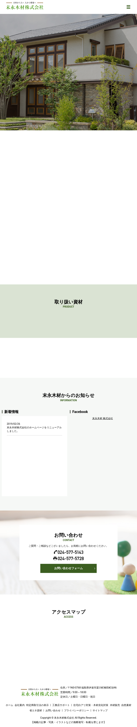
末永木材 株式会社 (102, 418)
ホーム (9, 705)
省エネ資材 (35, 710)
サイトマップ (100, 710)
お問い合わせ (52, 710)
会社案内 (20, 705)
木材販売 (115, 705)
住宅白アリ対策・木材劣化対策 (90, 705)
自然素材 (126, 705)
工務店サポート (61, 705)
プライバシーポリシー (76, 710)
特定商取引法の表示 (37, 705)
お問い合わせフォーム (68, 568)
